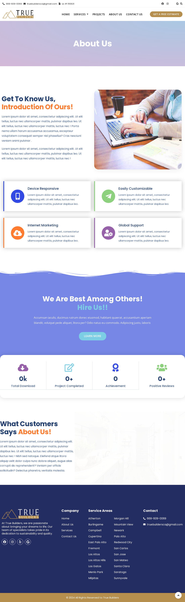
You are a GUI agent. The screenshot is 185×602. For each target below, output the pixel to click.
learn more (92, 336)
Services (79, 14)
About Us (115, 14)
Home (66, 14)
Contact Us (134, 14)
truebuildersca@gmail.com (40, 3)
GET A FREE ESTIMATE (166, 14)
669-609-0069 (12, 3)
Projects (98, 14)
